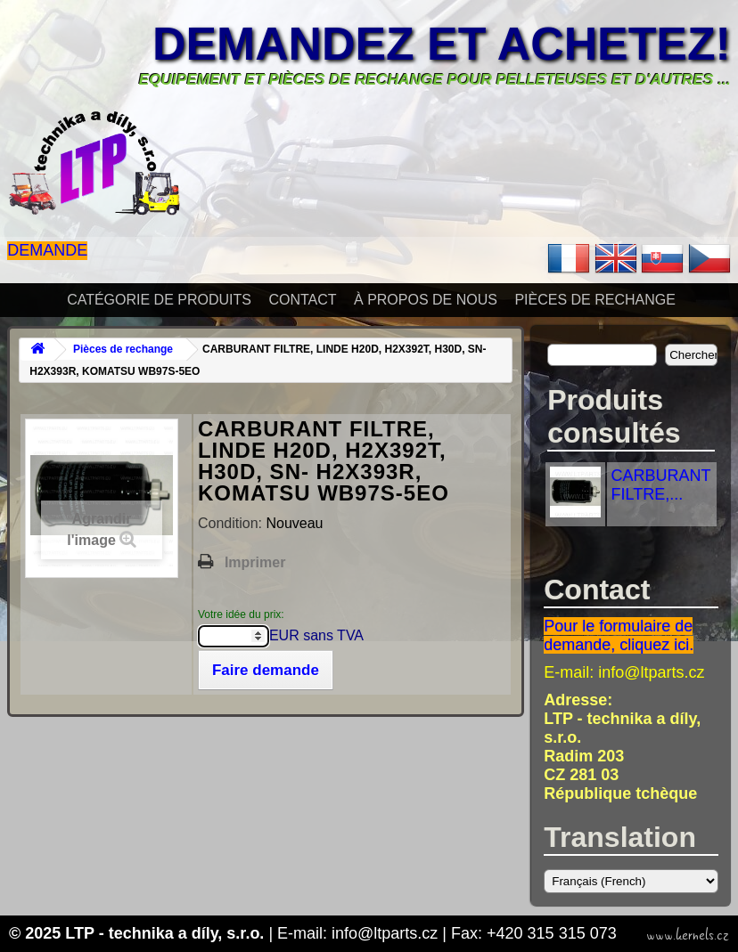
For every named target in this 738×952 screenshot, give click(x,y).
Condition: (232, 523)
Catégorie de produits (159, 299)
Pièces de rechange (594, 299)
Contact (302, 299)
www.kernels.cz (687, 935)
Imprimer (255, 562)
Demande (47, 250)
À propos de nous (425, 299)
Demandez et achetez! (441, 43)
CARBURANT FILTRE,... (661, 485)
